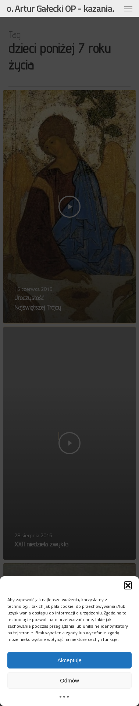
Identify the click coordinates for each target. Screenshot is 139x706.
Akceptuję (69, 660)
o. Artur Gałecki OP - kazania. (60, 8)
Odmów (69, 680)
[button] (128, 585)
